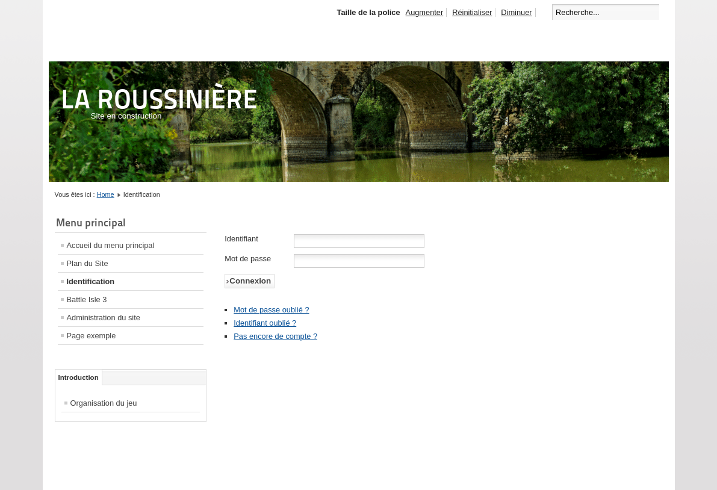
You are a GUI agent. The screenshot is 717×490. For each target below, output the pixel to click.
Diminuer (516, 12)
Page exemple (91, 335)
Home (105, 194)
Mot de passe (248, 258)
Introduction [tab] (78, 377)
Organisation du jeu (103, 403)
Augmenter (425, 12)
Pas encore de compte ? (275, 336)
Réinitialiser (472, 12)
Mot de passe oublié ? (271, 309)
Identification (91, 281)
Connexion (250, 280)
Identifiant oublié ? (265, 322)
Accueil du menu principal (111, 245)
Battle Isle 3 (87, 299)
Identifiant (241, 238)
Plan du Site (87, 263)
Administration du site (103, 317)
